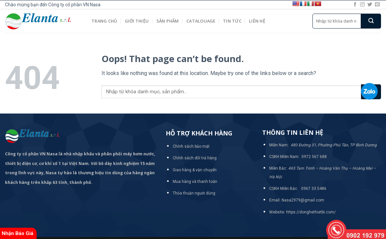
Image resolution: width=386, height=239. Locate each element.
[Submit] (371, 21)
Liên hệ (257, 21)
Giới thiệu (137, 21)
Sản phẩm (167, 21)
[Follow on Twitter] (369, 4)
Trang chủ (104, 21)
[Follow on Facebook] (355, 4)
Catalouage (201, 21)
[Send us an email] (377, 4)
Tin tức (232, 21)
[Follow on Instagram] (362, 4)
